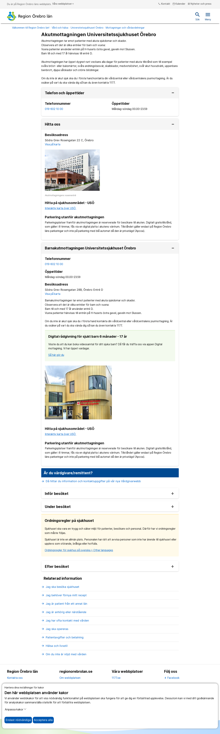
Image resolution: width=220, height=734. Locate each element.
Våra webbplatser (63, 4)
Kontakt (164, 4)
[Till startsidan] (29, 16)
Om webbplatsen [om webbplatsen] (69, 677)
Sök (198, 16)
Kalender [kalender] (179, 4)
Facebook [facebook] (171, 677)
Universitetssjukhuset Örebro (87, 27)
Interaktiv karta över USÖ (60, 208)
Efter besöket (57, 567)
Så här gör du (56, 355)
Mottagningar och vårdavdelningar (125, 27)
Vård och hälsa (60, 27)
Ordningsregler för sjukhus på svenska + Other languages (79, 550)
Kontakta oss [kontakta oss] (15, 677)
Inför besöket (56, 494)
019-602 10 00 (54, 109)
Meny (208, 16)
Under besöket (58, 507)
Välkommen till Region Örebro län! (30, 27)
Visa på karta (52, 144)
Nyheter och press (200, 4)
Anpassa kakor (15, 709)
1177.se (116, 677)
